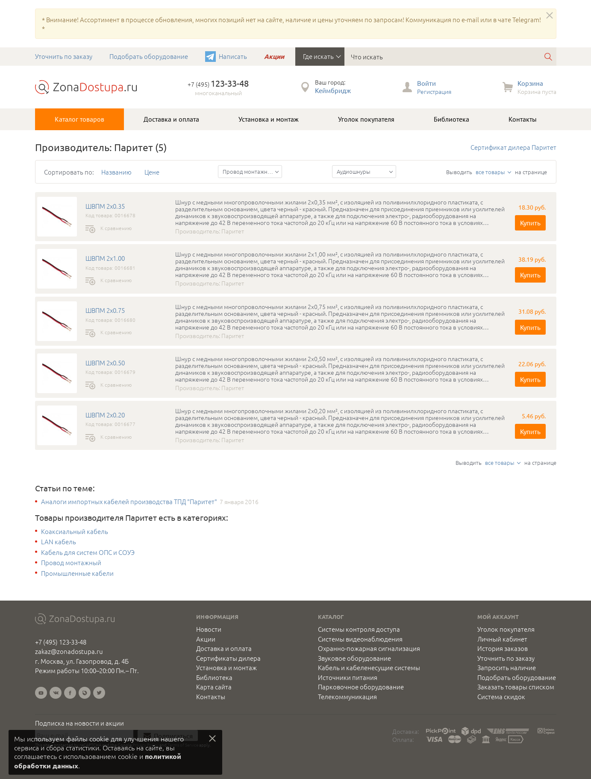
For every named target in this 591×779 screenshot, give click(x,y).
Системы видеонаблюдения (360, 639)
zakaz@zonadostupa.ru (69, 651)
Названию (116, 171)
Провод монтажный (71, 562)
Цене (151, 171)
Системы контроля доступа (359, 629)
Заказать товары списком (515, 687)
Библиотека (451, 119)
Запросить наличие (506, 667)
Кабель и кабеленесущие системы (369, 667)
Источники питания (347, 677)
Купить (530, 223)
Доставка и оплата (171, 119)
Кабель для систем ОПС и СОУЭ (88, 552)
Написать (233, 56)
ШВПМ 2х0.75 (105, 310)
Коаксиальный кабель (74, 531)
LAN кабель (58, 541)
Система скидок (501, 696)
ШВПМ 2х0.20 (105, 415)
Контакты (523, 119)
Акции (274, 56)
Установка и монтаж (268, 119)
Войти (426, 83)
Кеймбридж (333, 90)
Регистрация (434, 91)
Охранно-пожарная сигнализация (369, 648)
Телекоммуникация (347, 696)
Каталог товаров (79, 119)
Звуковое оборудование (354, 658)
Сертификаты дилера (228, 658)
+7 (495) (218, 84)
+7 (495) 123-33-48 (60, 641)
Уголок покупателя (366, 119)
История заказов (502, 648)
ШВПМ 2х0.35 (105, 206)
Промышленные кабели (77, 573)
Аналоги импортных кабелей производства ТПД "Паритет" (129, 501)
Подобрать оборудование (148, 56)
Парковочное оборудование (361, 687)
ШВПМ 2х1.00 (105, 258)
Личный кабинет (502, 639)
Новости (208, 629)
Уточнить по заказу (63, 56)
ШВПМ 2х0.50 (105, 363)
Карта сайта (214, 687)
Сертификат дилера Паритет (513, 147)
